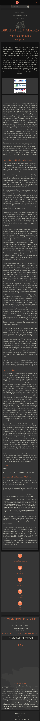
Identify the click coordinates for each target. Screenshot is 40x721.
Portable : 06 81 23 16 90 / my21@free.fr (20, 626)
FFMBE (5, 469)
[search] (18, 7)
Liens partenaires (20, 716)
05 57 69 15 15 (20, 623)
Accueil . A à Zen (20, 12)
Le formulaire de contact (20, 638)
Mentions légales (20, 713)
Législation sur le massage (20, 15)
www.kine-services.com (26, 473)
